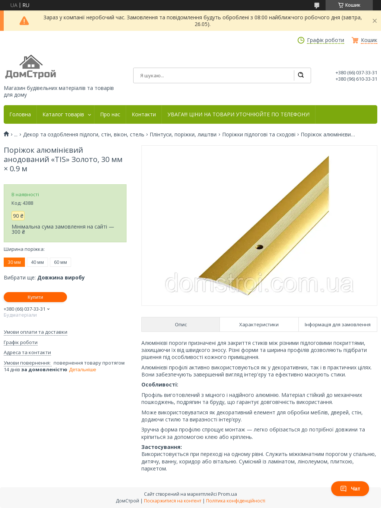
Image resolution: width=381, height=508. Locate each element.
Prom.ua (227, 494)
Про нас (110, 114)
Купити (35, 297)
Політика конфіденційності (235, 501)
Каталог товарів (63, 114)
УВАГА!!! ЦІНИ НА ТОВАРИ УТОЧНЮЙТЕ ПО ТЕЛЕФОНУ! (238, 114)
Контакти (144, 114)
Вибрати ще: (44, 277)
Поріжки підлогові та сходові (258, 134)
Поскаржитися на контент (172, 501)
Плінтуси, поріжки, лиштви (183, 134)
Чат (350, 488)
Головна (20, 114)
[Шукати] (300, 75)
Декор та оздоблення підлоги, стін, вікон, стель (83, 134)
